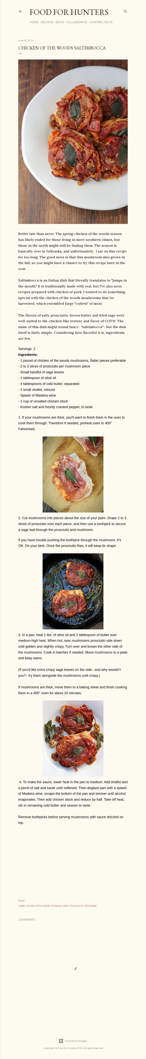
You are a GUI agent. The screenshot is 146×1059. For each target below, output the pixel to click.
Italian (65, 905)
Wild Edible (90, 905)
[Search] (125, 10)
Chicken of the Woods (38, 905)
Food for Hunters (69, 12)
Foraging (56, 905)
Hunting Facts (101, 22)
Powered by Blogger (73, 1041)
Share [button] (21, 900)
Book (60, 22)
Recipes (47, 22)
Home (34, 22)
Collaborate (76, 22)
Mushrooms (76, 905)
